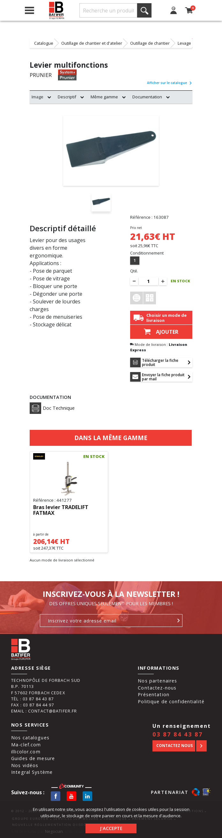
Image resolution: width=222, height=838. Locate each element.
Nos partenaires (157, 681)
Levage (184, 43)
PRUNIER (41, 75)
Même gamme (104, 97)
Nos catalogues (30, 738)
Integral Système (32, 772)
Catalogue (43, 43)
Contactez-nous (157, 688)
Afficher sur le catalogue (169, 82)
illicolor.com (26, 752)
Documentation (147, 97)
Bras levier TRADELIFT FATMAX (60, 510)
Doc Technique (52, 408)
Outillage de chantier (150, 43)
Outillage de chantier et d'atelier (91, 43)
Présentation (153, 694)
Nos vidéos (24, 765)
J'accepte (111, 828)
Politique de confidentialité (171, 701)
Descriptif (67, 97)
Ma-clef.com (26, 745)
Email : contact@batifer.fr (44, 711)
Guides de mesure (33, 758)
